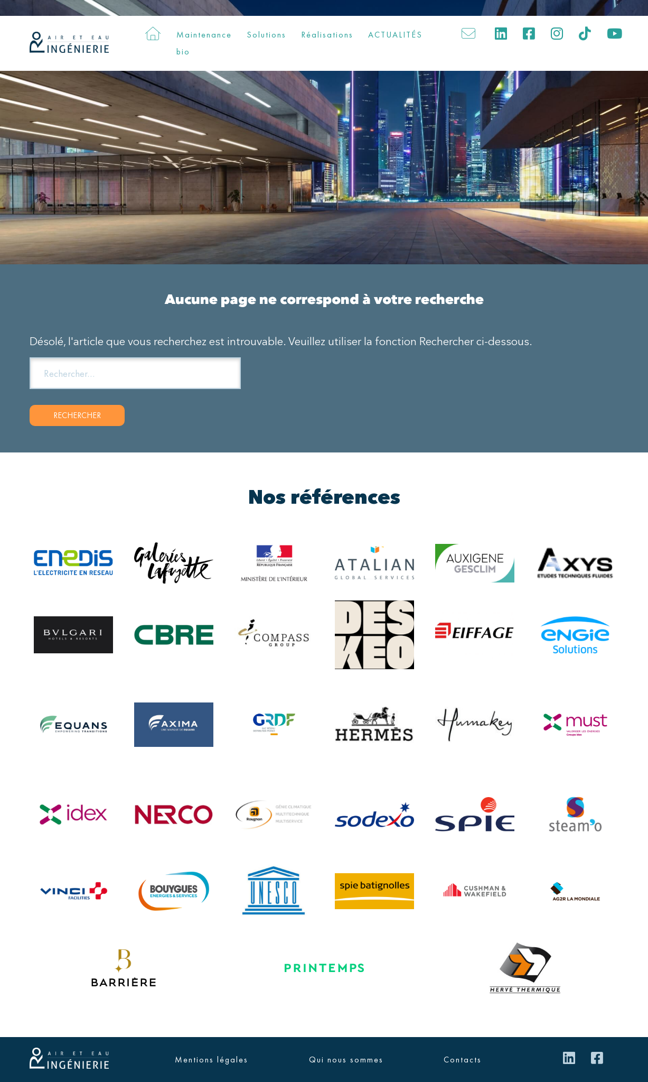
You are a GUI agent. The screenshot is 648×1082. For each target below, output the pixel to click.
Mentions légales (211, 1059)
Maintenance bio (204, 43)
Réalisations (327, 34)
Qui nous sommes (346, 1059)
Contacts (463, 1059)
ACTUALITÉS (395, 34)
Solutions (266, 34)
